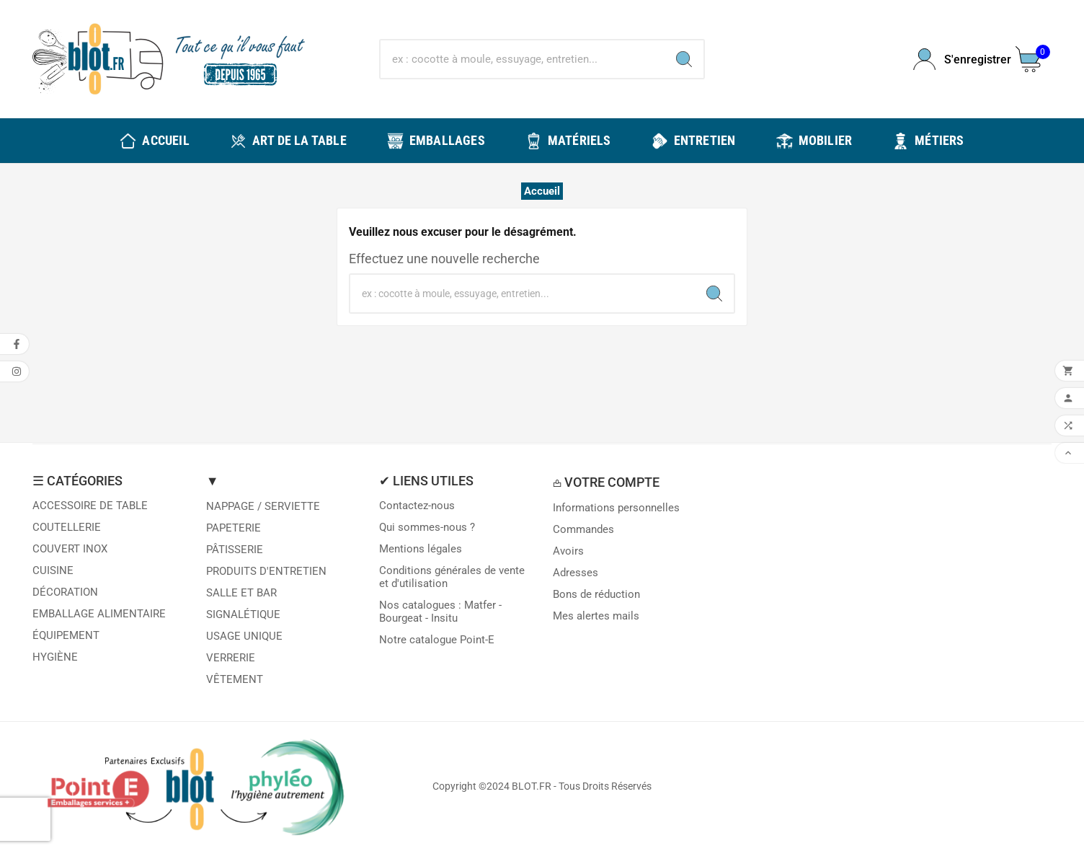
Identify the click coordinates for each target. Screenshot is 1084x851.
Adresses (575, 572)
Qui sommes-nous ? (427, 527)
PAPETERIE (233, 527)
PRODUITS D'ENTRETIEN (266, 571)
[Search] (684, 59)
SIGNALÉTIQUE (243, 614)
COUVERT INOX (69, 548)
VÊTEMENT (234, 679)
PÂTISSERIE (234, 549)
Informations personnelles (616, 507)
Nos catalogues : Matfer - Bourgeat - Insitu (440, 612)
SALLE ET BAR (241, 592)
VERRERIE (230, 657)
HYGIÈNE (55, 657)
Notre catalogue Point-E (436, 639)
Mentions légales (420, 548)
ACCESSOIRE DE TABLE (90, 505)
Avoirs (568, 550)
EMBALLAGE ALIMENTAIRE (99, 613)
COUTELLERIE (66, 527)
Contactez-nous (417, 505)
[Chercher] (522, 59)
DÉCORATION (65, 592)
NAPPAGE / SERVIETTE (263, 506)
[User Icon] (955, 59)
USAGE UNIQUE (244, 636)
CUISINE (53, 570)
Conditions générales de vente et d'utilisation (452, 577)
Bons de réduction (596, 594)
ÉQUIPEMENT (65, 635)
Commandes (583, 529)
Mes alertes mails (596, 615)
